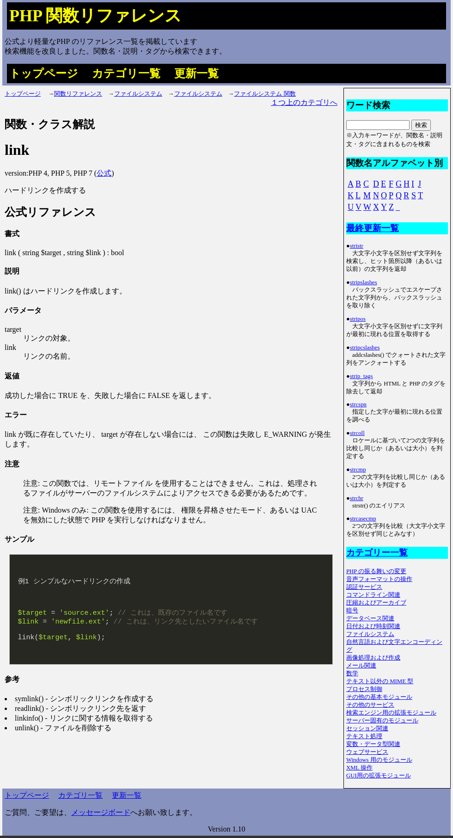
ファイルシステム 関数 (264, 94)
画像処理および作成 (373, 657)
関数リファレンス (78, 94)
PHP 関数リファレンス (95, 15)
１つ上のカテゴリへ (304, 102)
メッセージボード (100, 812)
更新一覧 (196, 73)
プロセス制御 (364, 689)
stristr (356, 246)
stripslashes (363, 282)
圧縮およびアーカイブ (376, 602)
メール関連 (361, 665)
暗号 (352, 610)
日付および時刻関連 (373, 626)
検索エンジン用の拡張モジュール (391, 713)
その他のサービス (370, 705)
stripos (358, 319)
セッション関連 (367, 728)
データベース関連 (370, 618)
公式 (104, 173)
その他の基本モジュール (379, 697)
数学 (352, 673)
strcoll (357, 433)
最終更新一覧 (372, 228)
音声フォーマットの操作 (379, 579)
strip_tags (361, 376)
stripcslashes (365, 347)
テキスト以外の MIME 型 (379, 681)
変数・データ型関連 (373, 744)
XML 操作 (359, 768)
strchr (356, 498)
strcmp (358, 469)
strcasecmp (363, 518)
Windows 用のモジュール (379, 760)
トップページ (43, 73)
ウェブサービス (367, 752)
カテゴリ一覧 (126, 73)
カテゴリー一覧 (377, 552)
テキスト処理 (364, 736)
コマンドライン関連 (373, 595)
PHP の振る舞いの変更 (376, 571)
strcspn (358, 404)
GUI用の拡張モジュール (378, 775)
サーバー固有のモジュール (382, 720)
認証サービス (364, 587)
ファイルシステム (138, 94)
